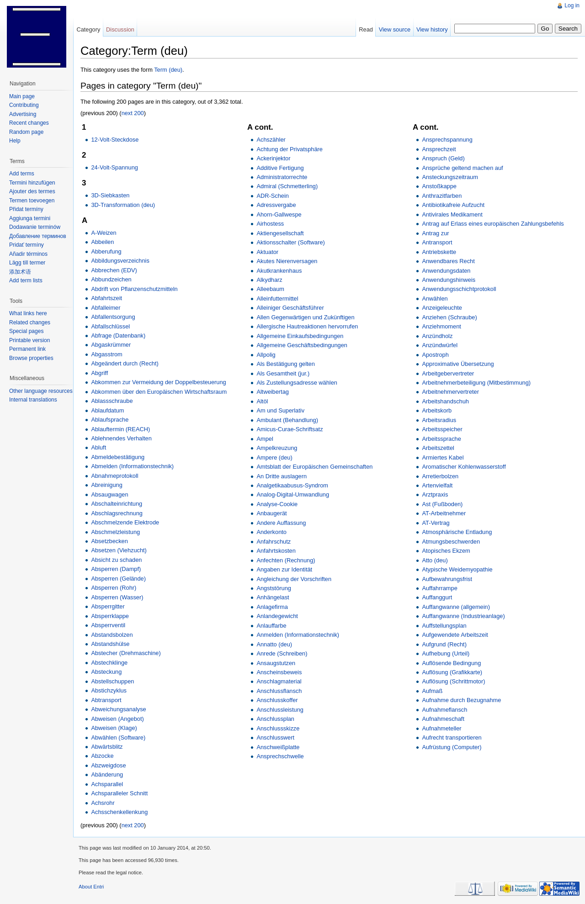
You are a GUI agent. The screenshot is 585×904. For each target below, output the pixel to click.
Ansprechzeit (439, 149)
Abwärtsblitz (106, 746)
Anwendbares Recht (448, 261)
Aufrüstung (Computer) (451, 747)
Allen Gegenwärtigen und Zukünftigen (305, 317)
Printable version (29, 340)
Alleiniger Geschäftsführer (290, 307)
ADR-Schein (272, 195)
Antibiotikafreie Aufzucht (453, 204)
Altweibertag (272, 391)
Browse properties (31, 358)
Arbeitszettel (438, 447)
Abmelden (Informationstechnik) (132, 466)
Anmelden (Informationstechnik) (297, 634)
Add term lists (26, 280)
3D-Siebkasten (110, 195)
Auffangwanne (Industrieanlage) (463, 616)
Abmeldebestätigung (117, 457)
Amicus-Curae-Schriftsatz (289, 429)
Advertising (22, 114)
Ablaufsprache (109, 419)
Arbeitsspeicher (442, 429)
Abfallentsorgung (113, 316)
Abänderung (107, 774)
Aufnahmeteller (441, 728)
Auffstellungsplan (444, 625)
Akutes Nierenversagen (286, 261)
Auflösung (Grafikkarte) (452, 672)
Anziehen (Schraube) (449, 317)
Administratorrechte (281, 177)
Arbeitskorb (437, 410)
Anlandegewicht (277, 616)
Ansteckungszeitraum (450, 177)
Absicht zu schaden (116, 559)
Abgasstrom (106, 354)
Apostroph (435, 354)
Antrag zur (435, 233)
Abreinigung (106, 484)
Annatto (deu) (274, 644)
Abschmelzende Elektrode (125, 522)
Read (366, 29)
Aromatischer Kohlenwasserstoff (463, 466)
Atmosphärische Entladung (457, 532)
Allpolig (265, 354)
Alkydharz (269, 279)
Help (15, 140)
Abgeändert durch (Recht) (124, 363)
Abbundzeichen (111, 279)
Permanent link (27, 349)
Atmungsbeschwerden (451, 541)
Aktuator (267, 251)
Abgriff (99, 373)
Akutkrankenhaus (279, 270)
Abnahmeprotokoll (114, 475)
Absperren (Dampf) (116, 569)
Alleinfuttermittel (277, 298)
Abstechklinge (109, 662)
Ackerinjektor (273, 158)
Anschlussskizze (277, 728)
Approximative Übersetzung (458, 363)
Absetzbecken (109, 541)
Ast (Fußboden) (442, 504)
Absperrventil (108, 625)
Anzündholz (437, 336)
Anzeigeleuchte (442, 307)
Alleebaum (270, 288)
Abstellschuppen (112, 681)
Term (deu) (168, 69)
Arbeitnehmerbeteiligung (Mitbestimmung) (476, 382)
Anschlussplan (275, 718)
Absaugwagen (109, 494)
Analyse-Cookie (277, 504)
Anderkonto (271, 532)
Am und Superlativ (280, 410)
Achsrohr (102, 802)
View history (432, 29)
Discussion (120, 29)
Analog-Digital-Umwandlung (292, 494)
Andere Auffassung (281, 522)
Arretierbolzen (440, 476)
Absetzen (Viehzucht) (118, 550)
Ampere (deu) (274, 457)
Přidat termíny (26, 209)
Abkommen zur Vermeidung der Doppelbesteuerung (158, 382)
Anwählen (434, 298)
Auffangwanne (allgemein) (455, 606)
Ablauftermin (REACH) (120, 429)
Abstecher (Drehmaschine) (125, 653)
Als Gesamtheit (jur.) (282, 373)
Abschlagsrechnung (116, 513)
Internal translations (33, 399)
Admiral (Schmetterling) (287, 186)
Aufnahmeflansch (444, 709)
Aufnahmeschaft (443, 718)
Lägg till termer (27, 262)
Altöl (262, 401)
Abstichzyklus (109, 690)
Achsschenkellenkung (119, 812)
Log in (572, 5)
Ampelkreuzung (276, 447)
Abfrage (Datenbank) (118, 335)
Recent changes (29, 123)
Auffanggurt (437, 597)
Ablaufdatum (107, 410)
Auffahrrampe (439, 588)
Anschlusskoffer (277, 700)
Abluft (98, 447)
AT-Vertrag (435, 522)
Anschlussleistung (279, 709)
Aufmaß (432, 690)
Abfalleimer (105, 307)
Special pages (26, 331)
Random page (26, 132)
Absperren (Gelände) (118, 578)
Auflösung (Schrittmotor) (453, 681)
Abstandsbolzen (112, 634)
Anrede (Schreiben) (281, 653)
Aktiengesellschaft (279, 233)
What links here (28, 313)
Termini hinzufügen (32, 183)
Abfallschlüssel (110, 326)
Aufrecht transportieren (451, 737)
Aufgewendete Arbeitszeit (455, 634)
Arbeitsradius (439, 420)
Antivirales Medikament (452, 214)
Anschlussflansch (279, 690)
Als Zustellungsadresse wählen (296, 382)
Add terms (21, 173)
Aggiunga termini (29, 218)
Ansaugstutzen (275, 663)
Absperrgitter (107, 606)
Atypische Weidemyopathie (457, 569)
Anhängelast (272, 597)
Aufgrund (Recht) (444, 644)
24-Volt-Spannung (114, 167)
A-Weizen (103, 232)
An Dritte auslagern (281, 476)
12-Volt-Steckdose (114, 139)
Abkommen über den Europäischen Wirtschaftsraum (159, 391)
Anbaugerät (271, 513)
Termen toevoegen (31, 200)
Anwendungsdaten (446, 270)
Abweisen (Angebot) (117, 718)
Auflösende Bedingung (451, 663)
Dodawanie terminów (34, 227)
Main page (22, 96)
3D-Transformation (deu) (123, 204)
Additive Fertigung (279, 167)
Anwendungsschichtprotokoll (459, 288)
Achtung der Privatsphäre (289, 149)
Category (88, 29)
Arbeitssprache (441, 438)
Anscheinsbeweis (279, 672)
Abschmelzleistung (115, 532)
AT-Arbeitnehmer (444, 513)
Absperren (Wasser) (117, 597)
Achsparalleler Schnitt (119, 793)
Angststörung (273, 588)
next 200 (133, 113)
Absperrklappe (110, 616)
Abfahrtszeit (106, 298)
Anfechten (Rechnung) (285, 560)
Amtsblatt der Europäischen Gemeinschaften (314, 466)
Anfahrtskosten (275, 550)
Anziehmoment (441, 326)
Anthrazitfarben (442, 195)
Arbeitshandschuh (445, 401)
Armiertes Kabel (442, 457)
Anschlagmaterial (278, 681)
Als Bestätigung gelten (285, 363)
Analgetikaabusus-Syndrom (292, 485)
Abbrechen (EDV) (114, 270)
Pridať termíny (26, 245)
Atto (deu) (434, 560)
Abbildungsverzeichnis (120, 260)
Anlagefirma (271, 606)
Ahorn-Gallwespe (278, 214)
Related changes (29, 322)
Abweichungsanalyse (118, 709)
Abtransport (106, 700)
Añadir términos (28, 254)
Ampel (264, 438)
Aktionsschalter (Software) (290, 242)
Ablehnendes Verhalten (121, 438)
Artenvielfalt (437, 485)
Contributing (24, 105)
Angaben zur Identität (284, 569)
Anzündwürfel (439, 345)
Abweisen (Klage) (114, 727)
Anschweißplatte (277, 747)
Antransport (437, 242)
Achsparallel (107, 784)
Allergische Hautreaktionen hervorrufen (307, 326)
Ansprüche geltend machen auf (462, 167)
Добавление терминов (37, 236)
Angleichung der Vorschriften (293, 579)
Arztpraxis (435, 494)
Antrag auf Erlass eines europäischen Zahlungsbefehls (493, 223)
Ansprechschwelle (279, 756)
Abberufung (106, 251)
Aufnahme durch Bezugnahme (461, 700)
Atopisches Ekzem (446, 550)
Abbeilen (102, 241)
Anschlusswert (275, 737)
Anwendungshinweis (448, 279)
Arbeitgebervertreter (448, 373)
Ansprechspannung (447, 139)
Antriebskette (439, 251)
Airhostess (270, 223)
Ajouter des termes (32, 191)
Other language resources (41, 391)
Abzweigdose (108, 765)
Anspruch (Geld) (443, 158)
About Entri (91, 886)
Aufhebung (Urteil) (445, 653)
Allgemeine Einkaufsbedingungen (299, 336)
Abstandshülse (110, 643)
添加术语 (20, 272)
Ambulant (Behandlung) (287, 420)
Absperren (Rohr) (113, 587)
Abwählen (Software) (118, 737)
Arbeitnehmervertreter (450, 391)
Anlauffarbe (271, 625)
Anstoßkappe (439, 186)
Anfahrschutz (273, 541)
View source (394, 29)
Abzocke (102, 755)
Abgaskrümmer (111, 344)
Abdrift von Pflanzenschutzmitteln (134, 288)
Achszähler (270, 139)
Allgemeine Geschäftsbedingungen (301, 345)
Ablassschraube (112, 400)
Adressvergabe (276, 204)
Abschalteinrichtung (116, 503)
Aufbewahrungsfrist (447, 579)
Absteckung (106, 671)
